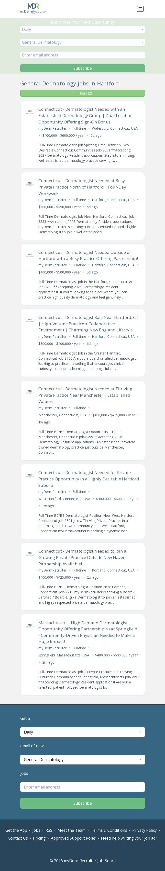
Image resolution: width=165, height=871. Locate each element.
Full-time (79, 128)
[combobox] (82, 29)
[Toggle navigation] (140, 9)
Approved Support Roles (73, 838)
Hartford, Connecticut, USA (113, 199)
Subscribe (82, 68)
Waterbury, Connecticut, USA (115, 128)
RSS (48, 830)
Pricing (39, 838)
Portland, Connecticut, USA (113, 570)
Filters (82, 93)
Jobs (36, 830)
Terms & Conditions (109, 830)
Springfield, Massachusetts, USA (63, 655)
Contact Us (18, 838)
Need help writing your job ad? (129, 838)
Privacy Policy (144, 830)
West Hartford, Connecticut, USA (64, 498)
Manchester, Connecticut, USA (62, 415)
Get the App (16, 830)
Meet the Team (71, 830)
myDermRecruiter (52, 128)
